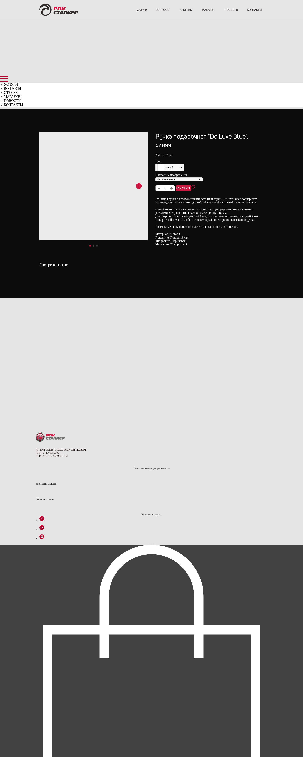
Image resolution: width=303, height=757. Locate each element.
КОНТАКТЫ (254, 9)
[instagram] (41, 429)
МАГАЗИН (208, 9)
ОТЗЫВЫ (186, 9)
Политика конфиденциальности (151, 359)
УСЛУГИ (142, 10)
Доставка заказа (45, 390)
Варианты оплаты (46, 374)
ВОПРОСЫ (163, 9)
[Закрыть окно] (4, 750)
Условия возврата (151, 405)
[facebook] (41, 411)
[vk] (41, 420)
